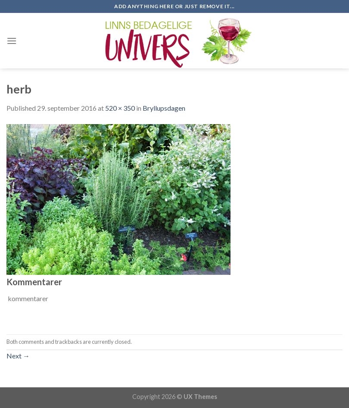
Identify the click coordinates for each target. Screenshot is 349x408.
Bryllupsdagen (164, 108)
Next (18, 356)
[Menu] (11, 40)
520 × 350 (120, 108)
